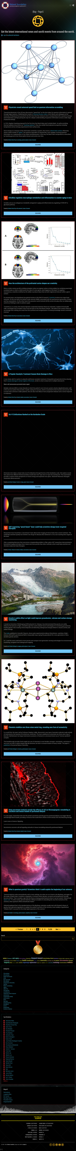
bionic (5, 1006)
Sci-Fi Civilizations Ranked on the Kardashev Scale (27, 414)
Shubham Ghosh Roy (12, 140)
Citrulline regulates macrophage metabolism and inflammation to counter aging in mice (40, 197)
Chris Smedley (9, 1079)
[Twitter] (53, 1144)
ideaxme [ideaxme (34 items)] (38, 960)
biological (6, 1004)
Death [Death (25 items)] (73, 958)
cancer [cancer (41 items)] (63, 958)
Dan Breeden (10, 913)
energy (22, 482)
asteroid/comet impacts (9, 993)
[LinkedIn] (56, 1144)
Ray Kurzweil (6, 979)
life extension (19, 209)
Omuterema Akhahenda (12, 1045)
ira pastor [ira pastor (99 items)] (56, 960)
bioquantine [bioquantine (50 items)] (28, 958)
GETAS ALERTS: (42, 1126)
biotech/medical (20, 397)
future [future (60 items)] (14, 960)
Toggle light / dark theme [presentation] (74, 5)
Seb (7, 1069)
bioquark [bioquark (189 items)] (34, 958)
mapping (19, 646)
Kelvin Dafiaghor (10, 1037)
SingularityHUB (7, 1101)
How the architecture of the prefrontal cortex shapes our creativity (33, 283)
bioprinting (6, 1007)
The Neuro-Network (11, 550)
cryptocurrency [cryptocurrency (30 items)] (67, 958)
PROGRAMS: (41, 1135)
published (6, 745)
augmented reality (8, 996)
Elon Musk (6, 981)
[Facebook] (51, 1144)
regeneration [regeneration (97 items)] (33, 962)
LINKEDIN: (29, 1126)
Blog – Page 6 (38, 12)
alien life (5, 989)
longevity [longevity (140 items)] (7, 963)
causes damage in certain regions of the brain (20, 381)
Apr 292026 (6, 107)
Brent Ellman (9, 1067)
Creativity (52, 297)
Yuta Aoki (8, 1051)
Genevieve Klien (10, 1020)
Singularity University (9, 982)
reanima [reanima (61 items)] (20, 962)
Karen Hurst (9, 1039)
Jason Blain (9, 1073)
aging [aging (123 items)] (4, 958)
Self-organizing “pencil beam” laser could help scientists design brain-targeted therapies (37, 528)
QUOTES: (40, 1139)
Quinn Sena (9, 1027)
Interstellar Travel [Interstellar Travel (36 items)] (50, 960)
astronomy (6, 995)
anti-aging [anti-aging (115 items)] (15, 958)
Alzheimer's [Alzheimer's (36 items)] (10, 958)
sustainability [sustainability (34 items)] (50, 962)
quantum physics (25, 140)
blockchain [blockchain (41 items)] (56, 958)
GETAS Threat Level (38, 1118)
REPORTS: (41, 1133)
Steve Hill (8, 1065)
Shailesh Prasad (10, 1031)
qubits (20, 132)
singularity (28, 913)
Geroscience (6, 1092)
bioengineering (7, 1003)
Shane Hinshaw (10, 1057)
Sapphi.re (24, 1144)
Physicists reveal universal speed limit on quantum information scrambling (36, 107)
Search (73, 938)
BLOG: (40, 1128)
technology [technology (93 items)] (56, 963)
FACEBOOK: (28, 1124)
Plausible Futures (8, 1100)
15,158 (50, 929)
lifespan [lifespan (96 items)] (70, 960)
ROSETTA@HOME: (28, 1137)
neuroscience (19, 316)
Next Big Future (7, 1098)
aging (4, 987)
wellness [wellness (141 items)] (70, 963)
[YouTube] (59, 1144)
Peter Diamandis (7, 976)
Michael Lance (9, 1071)
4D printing (6, 975)
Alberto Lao (9, 1055)
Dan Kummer (9, 1043)
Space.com (7, 900)
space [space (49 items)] (46, 962)
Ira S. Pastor (9, 1077)
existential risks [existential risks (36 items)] (7, 960)
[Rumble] (62, 1144)
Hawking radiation (29, 125)
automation (6, 998)
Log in (4, 35)
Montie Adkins (9, 1075)
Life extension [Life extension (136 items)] (64, 961)
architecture (6, 992)
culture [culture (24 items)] (71, 958)
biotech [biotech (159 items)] (40, 958)
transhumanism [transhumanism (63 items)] (63, 962)
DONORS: (33, 1130)
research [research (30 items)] (38, 962)
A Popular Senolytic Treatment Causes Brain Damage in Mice (30, 374)
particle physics (25, 646)
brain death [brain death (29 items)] (60, 958)
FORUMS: (34, 1139)
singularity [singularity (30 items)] (43, 962)
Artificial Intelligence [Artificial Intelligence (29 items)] (22, 958)
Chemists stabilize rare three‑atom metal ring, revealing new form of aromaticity (38, 727)
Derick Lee (8, 1053)
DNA (4, 978)
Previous (20, 929)
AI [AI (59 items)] (7, 958)
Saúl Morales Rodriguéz (12, 646)
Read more (38, 145)
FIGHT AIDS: (30, 1133)
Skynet (5, 984)
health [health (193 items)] (24, 960)
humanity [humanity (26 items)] (35, 960)
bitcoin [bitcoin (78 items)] (52, 958)
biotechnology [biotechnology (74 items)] (46, 958)
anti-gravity (6, 990)
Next (57, 929)
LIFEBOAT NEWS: (42, 1124)
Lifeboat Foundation (10, 1144)
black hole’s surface (56, 131)
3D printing (6, 973)
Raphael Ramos (10, 1059)
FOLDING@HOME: (29, 1135)
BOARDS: (40, 1130)
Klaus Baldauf (9, 1047)
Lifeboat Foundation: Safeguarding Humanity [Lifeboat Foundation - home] (34, 5)
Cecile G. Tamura (10, 1049)
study (8, 633)
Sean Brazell (9, 1061)
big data (5, 1001)
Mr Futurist (6, 1096)
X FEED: (29, 1128)
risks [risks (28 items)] (40, 962)
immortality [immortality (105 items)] (43, 960)
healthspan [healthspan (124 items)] (30, 961)
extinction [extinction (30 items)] (11, 960)
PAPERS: (40, 1137)
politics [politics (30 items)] (17, 962)
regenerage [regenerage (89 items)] (26, 962)
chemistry (20, 749)
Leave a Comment (32, 140)
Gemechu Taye (10, 1035)
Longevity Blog (7, 1094)
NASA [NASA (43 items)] (11, 962)
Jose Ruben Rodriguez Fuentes (14, 482)
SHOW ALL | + (5, 1081)
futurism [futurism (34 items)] (18, 960)
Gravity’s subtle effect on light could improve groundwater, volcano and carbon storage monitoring (40, 619)
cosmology (19, 140)
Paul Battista (9, 1033)
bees (4, 999)
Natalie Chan (9, 1063)
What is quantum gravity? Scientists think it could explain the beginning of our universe (40, 889)
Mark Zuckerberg (7, 986)
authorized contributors (13, 35)
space (25, 482)
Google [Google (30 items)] (21, 960)
